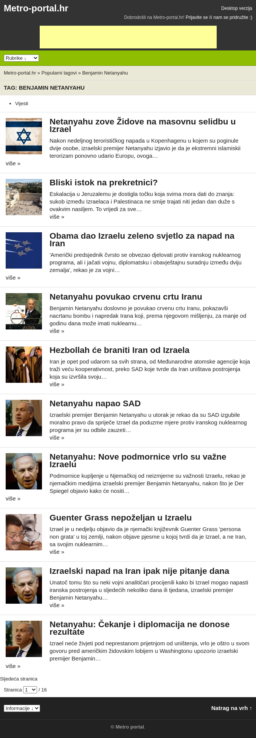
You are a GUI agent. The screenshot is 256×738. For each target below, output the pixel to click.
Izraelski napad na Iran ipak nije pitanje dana (139, 571)
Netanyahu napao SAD (95, 403)
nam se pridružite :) (232, 17)
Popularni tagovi (59, 73)
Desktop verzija (236, 8)
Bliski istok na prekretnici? (104, 182)
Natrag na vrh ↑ (231, 708)
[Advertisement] (128, 37)
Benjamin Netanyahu (105, 73)
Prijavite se (197, 17)
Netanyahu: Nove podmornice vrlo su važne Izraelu (138, 460)
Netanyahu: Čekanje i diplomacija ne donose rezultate (140, 628)
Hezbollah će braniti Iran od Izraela (119, 350)
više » (13, 163)
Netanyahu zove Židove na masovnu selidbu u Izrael (143, 125)
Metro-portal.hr (36, 8)
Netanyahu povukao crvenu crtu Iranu (126, 296)
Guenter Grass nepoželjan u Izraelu (121, 517)
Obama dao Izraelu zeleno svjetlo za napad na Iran (142, 239)
